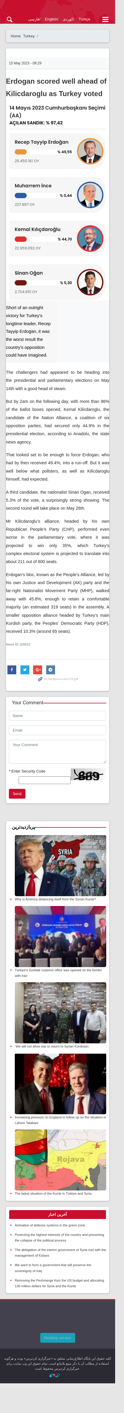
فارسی (33, 19)
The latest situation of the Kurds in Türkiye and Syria (53, 1223)
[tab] (62, 1244)
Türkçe (84, 19)
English (51, 19)
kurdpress (62, 8)
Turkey (29, 36)
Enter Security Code (27, 771)
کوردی (68, 19)
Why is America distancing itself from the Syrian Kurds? (55, 905)
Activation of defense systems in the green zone (50, 1255)
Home (16, 36)
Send (17, 794)
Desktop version (62, 1367)
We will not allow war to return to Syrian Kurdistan (51, 1064)
